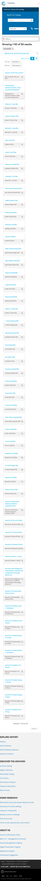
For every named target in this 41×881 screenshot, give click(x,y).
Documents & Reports (8, 782)
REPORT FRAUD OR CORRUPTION (20, 867)
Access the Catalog (17, 9)
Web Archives (5, 790)
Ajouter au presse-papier (22, 77)
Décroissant (16, 65)
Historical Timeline (6, 754)
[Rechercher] (31, 20)
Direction (7, 65)
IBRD (3, 876)
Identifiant (16, 62)
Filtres (6, 39)
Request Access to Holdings (10, 815)
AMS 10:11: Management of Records (13, 839)
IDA (7, 876)
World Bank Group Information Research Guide (17, 802)
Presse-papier (34, 28)
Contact (24, 864)
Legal (2, 861)
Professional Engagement (9, 855)
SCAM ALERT (5, 867)
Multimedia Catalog (7, 774)
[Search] (20, 20)
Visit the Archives (6, 819)
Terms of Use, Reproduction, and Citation (14, 823)
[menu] (39, 3)
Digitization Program (7, 851)
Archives (11, 3)
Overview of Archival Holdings (10, 806)
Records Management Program (11, 843)
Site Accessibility (22, 861)
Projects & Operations (8, 786)
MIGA (15, 876)
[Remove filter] (12, 49)
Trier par (7, 62)
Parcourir (17, 29)
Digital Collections (6, 770)
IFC (11, 876)
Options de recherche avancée (16, 53)
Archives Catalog (6, 766)
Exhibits (3, 742)
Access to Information (8, 864)
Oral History (4, 778)
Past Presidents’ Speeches (9, 750)
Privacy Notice (11, 861)
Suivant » (34, 729)
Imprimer (25, 58)
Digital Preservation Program (10, 847)
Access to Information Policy (10, 835)
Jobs (18, 864)
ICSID (20, 876)
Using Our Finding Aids (8, 810)
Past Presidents (5, 746)
